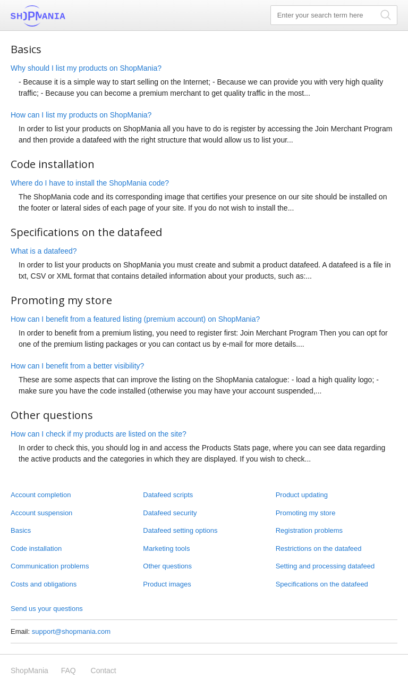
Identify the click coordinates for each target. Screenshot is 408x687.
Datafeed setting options (180, 530)
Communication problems (50, 566)
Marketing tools (166, 548)
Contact (103, 670)
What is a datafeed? (44, 251)
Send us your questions (47, 609)
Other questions (167, 566)
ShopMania (64, 16)
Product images (167, 584)
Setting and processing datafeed (325, 566)
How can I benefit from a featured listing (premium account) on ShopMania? (135, 319)
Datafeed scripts (168, 495)
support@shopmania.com (71, 631)
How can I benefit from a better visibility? (77, 366)
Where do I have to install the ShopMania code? (90, 183)
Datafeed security (170, 513)
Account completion (41, 495)
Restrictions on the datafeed (319, 548)
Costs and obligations (43, 584)
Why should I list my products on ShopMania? (86, 68)
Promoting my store (306, 513)
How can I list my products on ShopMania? (81, 115)
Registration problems (309, 530)
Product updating (302, 495)
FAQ (68, 670)
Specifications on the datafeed (322, 584)
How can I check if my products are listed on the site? (98, 434)
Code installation (36, 548)
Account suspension (41, 513)
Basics (21, 530)
